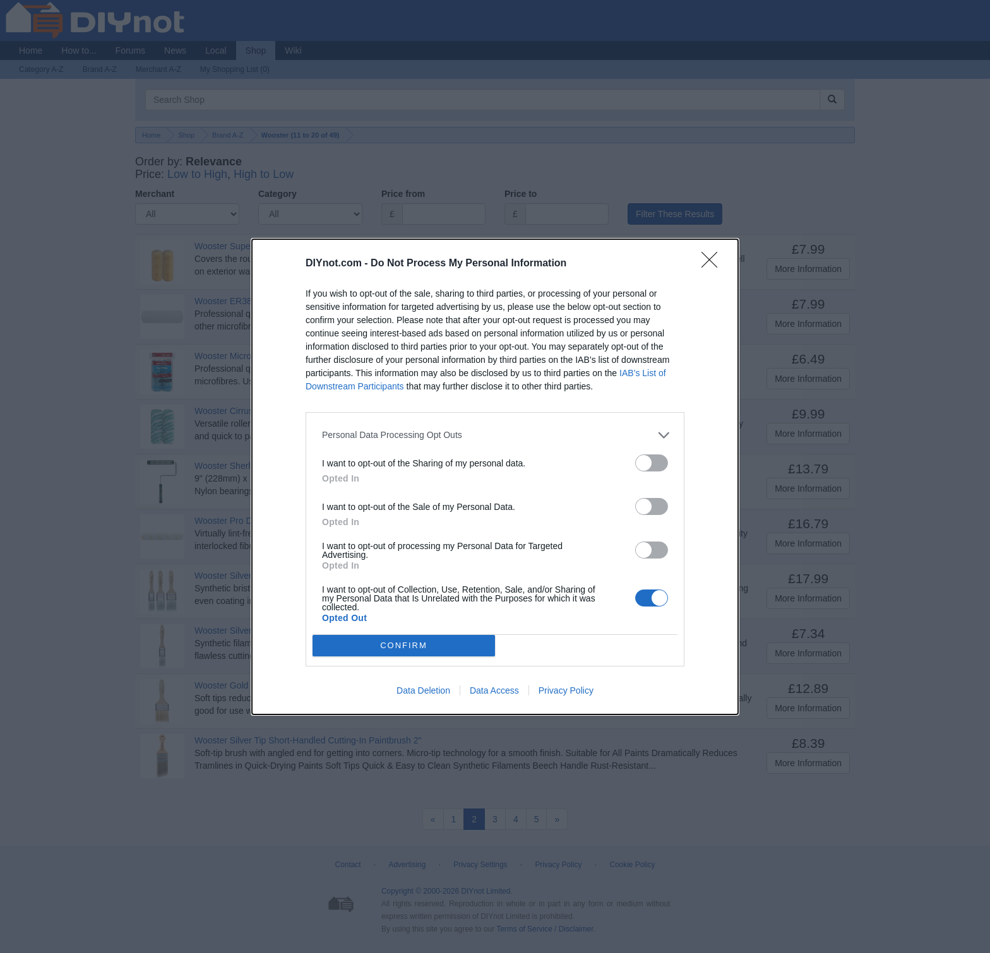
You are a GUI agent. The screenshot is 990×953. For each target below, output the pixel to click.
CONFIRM (403, 644)
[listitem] (495, 435)
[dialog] (495, 476)
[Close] (713, 264)
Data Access (494, 690)
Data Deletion (423, 690)
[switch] (651, 462)
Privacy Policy (566, 690)
